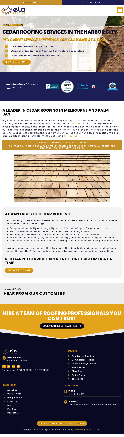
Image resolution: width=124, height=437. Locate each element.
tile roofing (103, 139)
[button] (120, 10)
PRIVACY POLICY (92, 433)
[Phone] (65, 394)
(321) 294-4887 (75, 397)
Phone (71, 394)
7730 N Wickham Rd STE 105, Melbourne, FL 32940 (92, 408)
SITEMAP (77, 433)
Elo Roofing (50, 130)
